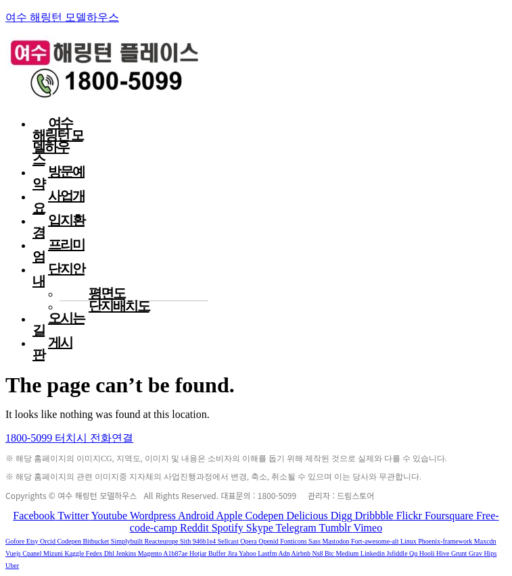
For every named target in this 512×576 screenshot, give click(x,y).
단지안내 (58, 274)
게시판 (52, 348)
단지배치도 (119, 305)
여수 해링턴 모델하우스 (62, 17)
